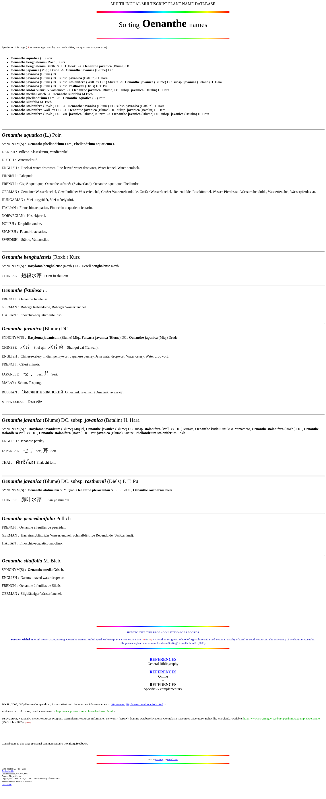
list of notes (172, 759)
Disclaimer (7, 784)
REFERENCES (162, 659)
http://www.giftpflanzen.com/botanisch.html (137, 704)
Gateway (159, 759)
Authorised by (8, 771)
